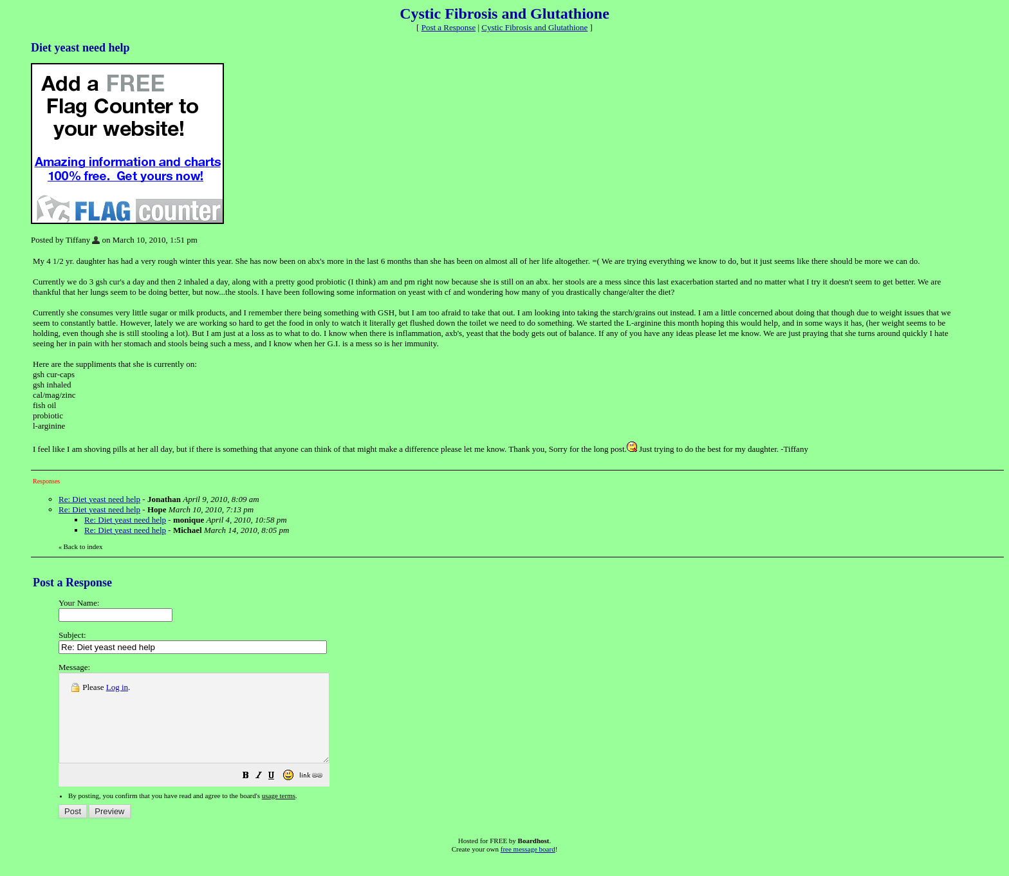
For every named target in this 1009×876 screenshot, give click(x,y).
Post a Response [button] (448, 27)
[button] (278, 794)
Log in (117, 687)
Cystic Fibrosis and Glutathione (534, 27)
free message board (528, 866)
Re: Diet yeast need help (99, 499)
